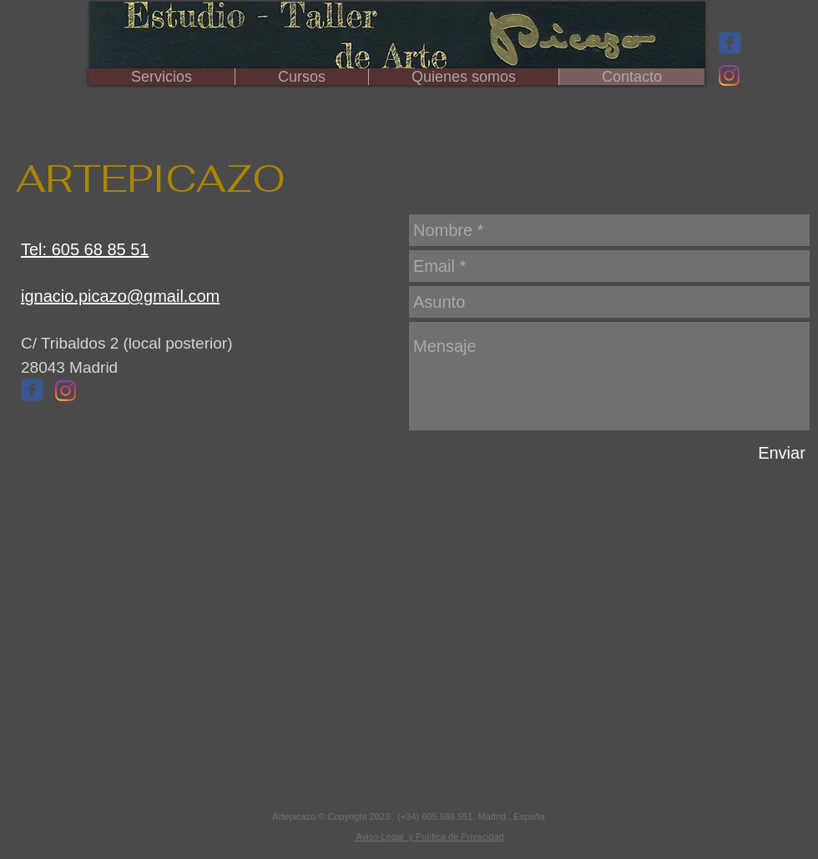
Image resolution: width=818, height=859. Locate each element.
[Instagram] (729, 75)
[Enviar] (782, 453)
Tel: (36, 249)
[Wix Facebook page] (730, 43)
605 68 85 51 (100, 249)
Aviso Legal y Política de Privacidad (429, 836)
